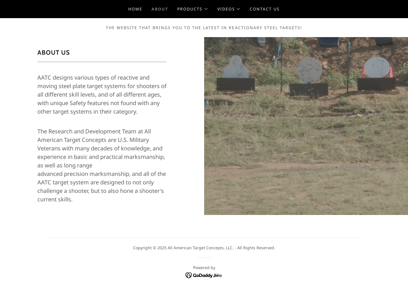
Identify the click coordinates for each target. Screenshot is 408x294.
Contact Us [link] (265, 9)
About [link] (159, 9)
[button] (192, 9)
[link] (204, 275)
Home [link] (135, 9)
